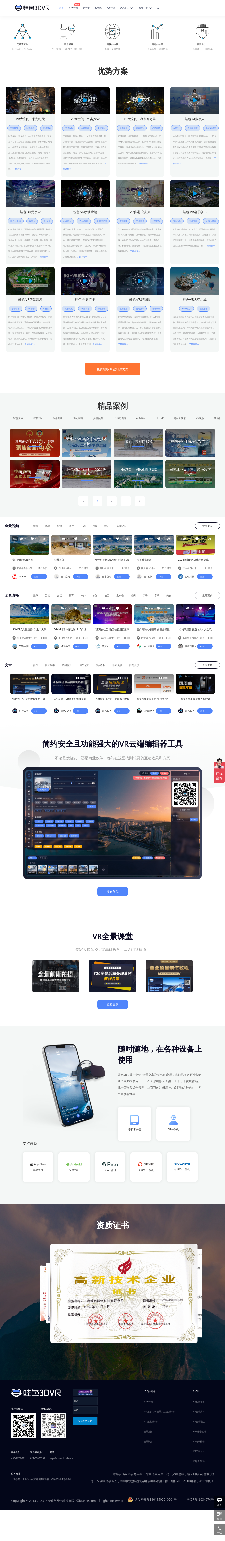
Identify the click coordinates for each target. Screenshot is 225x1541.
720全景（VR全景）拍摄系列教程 (70, 702)
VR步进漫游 (199, 1464)
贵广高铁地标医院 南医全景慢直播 (153, 632)
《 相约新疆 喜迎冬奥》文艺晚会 (195, 632)
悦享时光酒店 (144, 562)
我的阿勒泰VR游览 (22, 562)
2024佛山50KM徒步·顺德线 (193, 562)
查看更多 (207, 527)
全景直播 (148, 1434)
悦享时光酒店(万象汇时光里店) (112, 562)
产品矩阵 (127, 8)
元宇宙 (86, 7)
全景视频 (148, 1444)
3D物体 (98, 7)
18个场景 (208, 570)
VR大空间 (74, 7)
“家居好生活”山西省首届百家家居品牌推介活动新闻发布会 (112, 632)
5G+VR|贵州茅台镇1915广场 (70, 632)
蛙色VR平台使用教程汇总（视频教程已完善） (28, 702)
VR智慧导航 (199, 1424)
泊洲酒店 (59, 562)
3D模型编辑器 (151, 1424)
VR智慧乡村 (199, 1414)
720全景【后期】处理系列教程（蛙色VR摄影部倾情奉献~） (112, 702)
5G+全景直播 (199, 1434)
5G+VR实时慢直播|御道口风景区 (29, 632)
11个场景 (42, 570)
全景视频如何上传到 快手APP (153, 701)
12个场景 (125, 570)
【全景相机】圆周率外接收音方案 (194, 702)
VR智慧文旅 (199, 1404)
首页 (61, 7)
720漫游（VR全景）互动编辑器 (159, 1414)
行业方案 (146, 8)
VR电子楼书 (199, 1444)
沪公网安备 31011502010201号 (152, 1502)
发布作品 (113, 894)
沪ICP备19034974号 (200, 1502)
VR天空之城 (199, 1454)
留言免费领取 (85, 1424)
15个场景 (83, 570)
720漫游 (111, 7)
